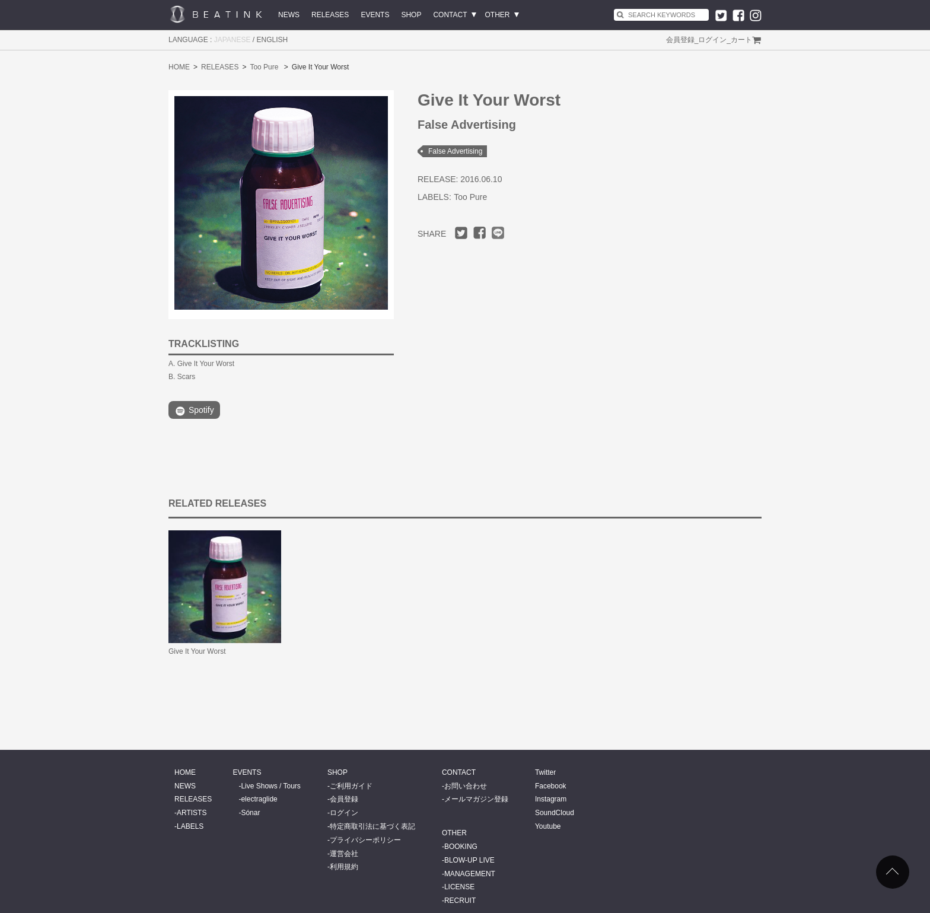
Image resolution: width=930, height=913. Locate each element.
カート (741, 40)
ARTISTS (191, 813)
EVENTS (375, 15)
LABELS (190, 826)
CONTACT (450, 15)
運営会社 (344, 854)
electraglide (259, 799)
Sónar (250, 813)
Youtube (548, 826)
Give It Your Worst (197, 651)
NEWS (289, 15)
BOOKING (460, 846)
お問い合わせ (465, 786)
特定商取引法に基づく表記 (372, 826)
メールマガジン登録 (476, 799)
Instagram (550, 799)
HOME (179, 67)
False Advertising (455, 151)
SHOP (411, 15)
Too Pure (264, 67)
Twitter (545, 772)
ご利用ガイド (351, 786)
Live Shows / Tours (271, 786)
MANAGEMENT (469, 874)
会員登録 (680, 40)
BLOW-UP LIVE (469, 860)
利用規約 (344, 867)
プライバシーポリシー (365, 840)
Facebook (550, 786)
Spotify (194, 411)
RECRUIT (460, 900)
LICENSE (459, 887)
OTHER (497, 15)
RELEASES (330, 15)
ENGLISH (272, 40)
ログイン (712, 40)
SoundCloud (554, 813)
